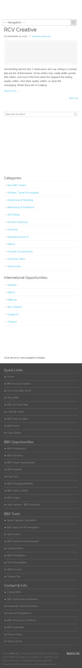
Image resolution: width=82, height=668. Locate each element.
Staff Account (14, 569)
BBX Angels (13, 497)
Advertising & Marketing (20, 200)
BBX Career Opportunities (21, 462)
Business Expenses (41, 36)
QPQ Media (13, 214)
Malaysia (12, 299)
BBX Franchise (15, 455)
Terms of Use (14, 641)
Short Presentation (17, 562)
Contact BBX (14, 592)
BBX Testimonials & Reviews (22, 599)
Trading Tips (14, 576)
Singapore (12, 314)
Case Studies (14, 432)
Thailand (12, 321)
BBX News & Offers (17, 418)
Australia (11, 285)
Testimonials (14, 266)
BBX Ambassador (16, 448)
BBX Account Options (19, 383)
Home (10, 376)
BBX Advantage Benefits (20, 483)
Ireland (11, 244)
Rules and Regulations (19, 613)
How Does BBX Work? (19, 390)
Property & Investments (20, 251)
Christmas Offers (16, 259)
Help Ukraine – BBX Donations (23, 504)
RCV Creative (20, 29)
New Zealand (14, 307)
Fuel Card (12, 476)
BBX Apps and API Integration (23, 527)
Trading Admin (15, 548)
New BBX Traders (16, 185)
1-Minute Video (15, 411)
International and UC (18, 237)
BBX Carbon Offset (17, 490)
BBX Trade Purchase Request (23, 541)
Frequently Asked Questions (22, 606)
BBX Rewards (14, 469)
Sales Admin (14, 534)
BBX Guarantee (15, 627)
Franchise (12, 229)
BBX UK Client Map (17, 404)
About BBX (13, 397)
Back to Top (73, 98)
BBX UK (41, 9)
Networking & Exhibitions (20, 207)
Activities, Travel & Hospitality (23, 192)
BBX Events (13, 426)
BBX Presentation (16, 555)
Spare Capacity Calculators (21, 520)
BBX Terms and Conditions (21, 620)
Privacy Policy (14, 634)
